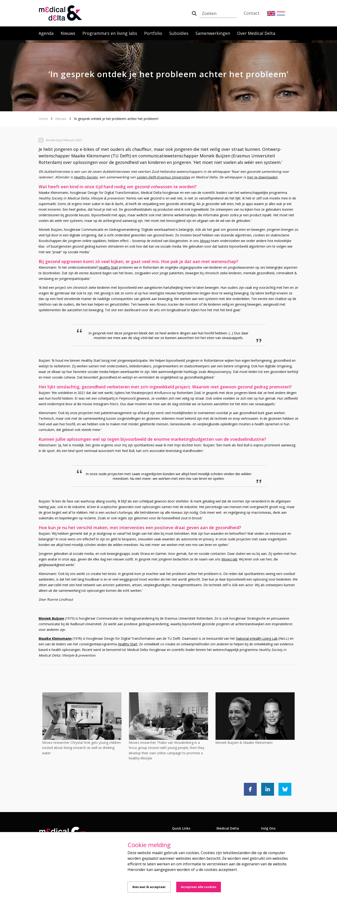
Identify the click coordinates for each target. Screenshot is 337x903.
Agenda (46, 33)
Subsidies (178, 33)
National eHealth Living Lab (257, 638)
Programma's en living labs (109, 33)
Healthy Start (108, 267)
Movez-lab (229, 559)
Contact (252, 13)
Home (43, 118)
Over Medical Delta (256, 33)
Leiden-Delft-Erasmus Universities (163, 177)
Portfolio (153, 33)
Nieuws (68, 33)
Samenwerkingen (212, 33)
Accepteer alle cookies (198, 887)
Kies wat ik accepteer (149, 887)
